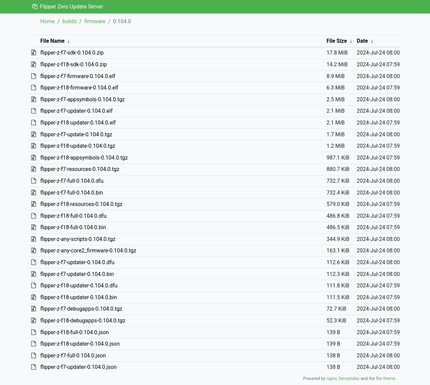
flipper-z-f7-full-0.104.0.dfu (71, 181)
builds (69, 21)
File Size (337, 41)
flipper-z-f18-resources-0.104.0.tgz (81, 204)
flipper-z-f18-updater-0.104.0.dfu (79, 285)
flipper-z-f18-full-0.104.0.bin (73, 227)
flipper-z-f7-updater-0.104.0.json (78, 367)
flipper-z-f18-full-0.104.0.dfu (73, 216)
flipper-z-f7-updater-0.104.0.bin (77, 274)
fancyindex (349, 378)
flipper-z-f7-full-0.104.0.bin (71, 192)
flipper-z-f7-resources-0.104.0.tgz (79, 169)
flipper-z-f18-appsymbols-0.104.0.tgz (84, 157)
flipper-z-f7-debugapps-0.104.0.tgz (81, 309)
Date (362, 41)
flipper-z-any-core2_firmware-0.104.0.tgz (88, 250)
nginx (332, 378)
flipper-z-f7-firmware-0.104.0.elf (77, 76)
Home (47, 21)
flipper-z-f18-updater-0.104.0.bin (78, 297)
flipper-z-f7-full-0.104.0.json (73, 355)
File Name (52, 41)
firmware (94, 21)
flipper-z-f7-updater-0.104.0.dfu (77, 262)
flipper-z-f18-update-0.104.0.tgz (77, 146)
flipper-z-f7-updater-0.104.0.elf (76, 111)
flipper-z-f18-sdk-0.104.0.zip (73, 64)
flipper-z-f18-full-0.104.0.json (74, 332)
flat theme (385, 378)
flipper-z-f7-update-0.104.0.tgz (76, 134)
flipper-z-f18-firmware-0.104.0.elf (79, 87)
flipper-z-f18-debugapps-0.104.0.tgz (82, 320)
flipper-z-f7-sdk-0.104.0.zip (72, 52)
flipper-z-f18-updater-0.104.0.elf (78, 122)
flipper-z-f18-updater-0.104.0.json (80, 344)
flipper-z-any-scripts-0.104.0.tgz (78, 239)
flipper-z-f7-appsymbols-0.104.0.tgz (82, 99)
